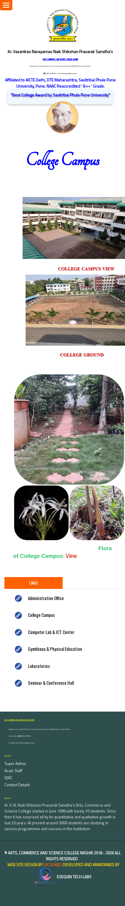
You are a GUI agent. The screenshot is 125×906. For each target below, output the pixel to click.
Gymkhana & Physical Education (55, 648)
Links (33, 583)
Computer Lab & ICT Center (51, 632)
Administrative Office (46, 598)
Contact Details (17, 785)
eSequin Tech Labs (62, 877)
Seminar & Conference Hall (51, 682)
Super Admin (15, 763)
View (71, 556)
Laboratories (39, 666)
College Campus (41, 615)
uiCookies (53, 865)
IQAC (8, 778)
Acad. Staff (13, 771)
